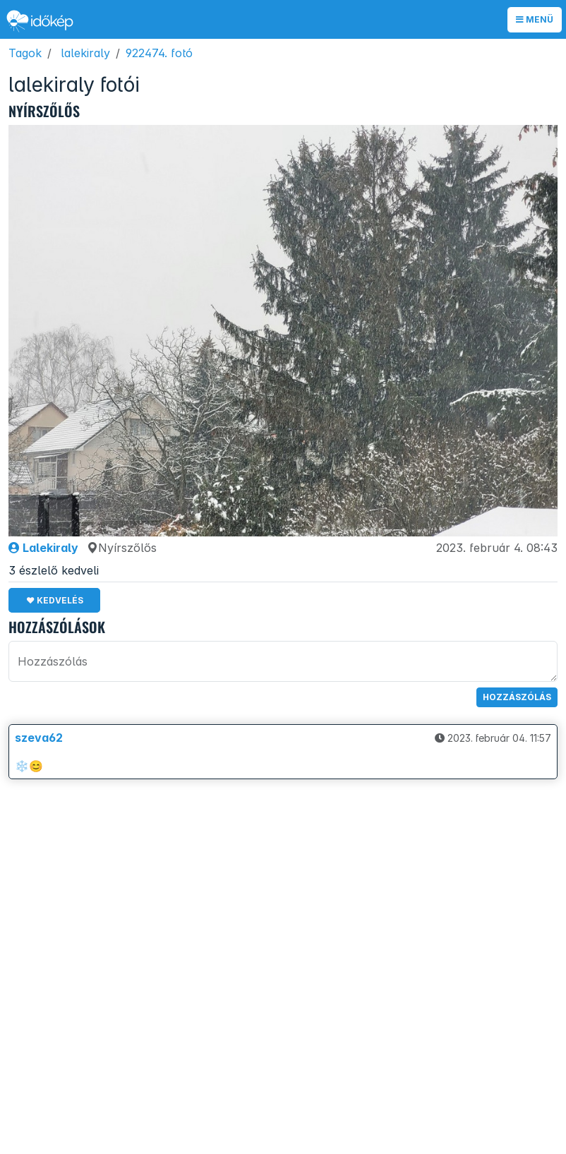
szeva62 (39, 738)
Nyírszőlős (122, 548)
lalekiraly (85, 53)
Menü (534, 19)
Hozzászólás (517, 697)
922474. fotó (159, 53)
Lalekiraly (43, 548)
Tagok (25, 53)
